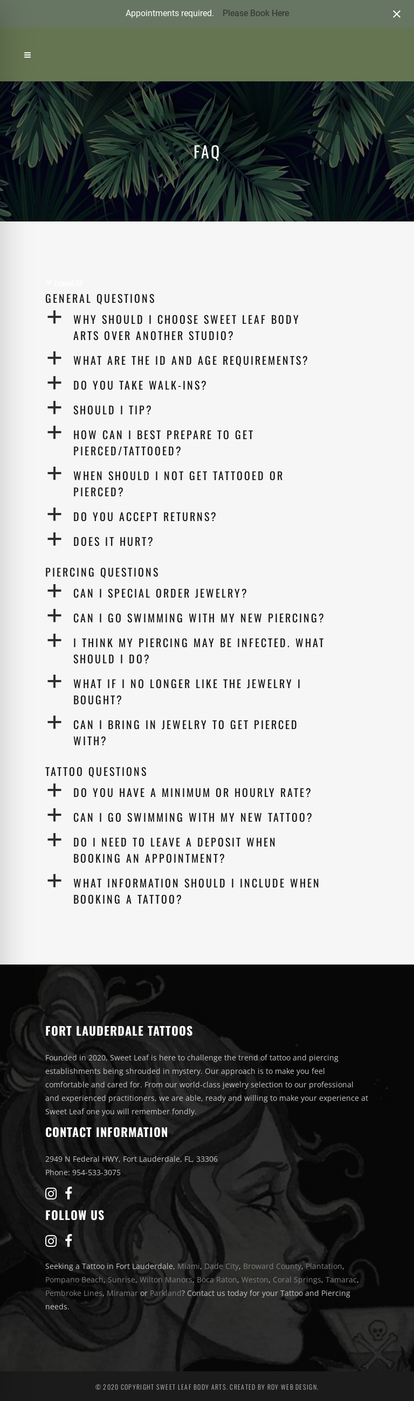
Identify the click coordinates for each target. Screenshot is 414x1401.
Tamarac (341, 1279)
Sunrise (121, 1279)
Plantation (324, 1266)
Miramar (122, 1293)
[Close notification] (396, 14)
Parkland (166, 1293)
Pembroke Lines (73, 1293)
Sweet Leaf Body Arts (191, 1386)
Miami (188, 1266)
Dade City (221, 1266)
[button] (207, 327)
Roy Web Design (292, 1386)
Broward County (272, 1266)
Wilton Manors (166, 1279)
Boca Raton (217, 1279)
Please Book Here (256, 13)
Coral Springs (297, 1279)
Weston (255, 1279)
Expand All (63, 282)
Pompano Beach (74, 1279)
